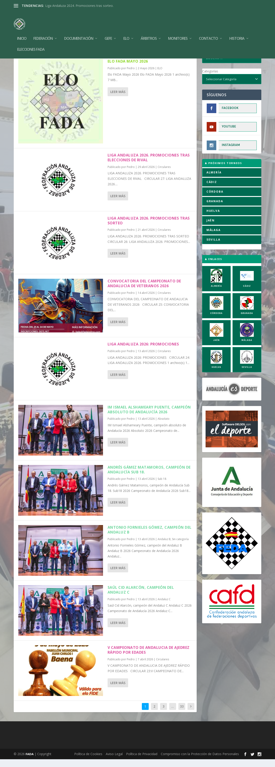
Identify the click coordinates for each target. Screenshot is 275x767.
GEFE (108, 32)
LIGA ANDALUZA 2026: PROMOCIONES (143, 351)
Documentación (78, 32)
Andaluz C (164, 607)
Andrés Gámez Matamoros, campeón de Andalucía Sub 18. (149, 477)
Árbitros (149, 32)
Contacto (208, 32)
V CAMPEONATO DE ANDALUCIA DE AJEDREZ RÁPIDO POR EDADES (149, 658)
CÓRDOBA (214, 199)
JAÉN (210, 228)
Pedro (131, 76)
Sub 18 (162, 486)
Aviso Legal (114, 761)
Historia (236, 32)
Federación (43, 32)
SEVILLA (213, 247)
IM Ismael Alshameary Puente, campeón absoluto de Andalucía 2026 (149, 417)
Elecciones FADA (31, 43)
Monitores (178, 32)
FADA (30, 762)
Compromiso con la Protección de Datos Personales (200, 761)
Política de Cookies (88, 761)
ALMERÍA (214, 180)
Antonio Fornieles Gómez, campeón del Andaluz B (150, 537)
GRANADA (214, 209)
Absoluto (163, 426)
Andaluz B (164, 547)
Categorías (210, 79)
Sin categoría (180, 547)
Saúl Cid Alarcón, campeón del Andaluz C (141, 597)
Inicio (21, 32)
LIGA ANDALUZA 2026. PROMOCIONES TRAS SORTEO (149, 228)
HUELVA (213, 218)
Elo (126, 32)
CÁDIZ (211, 190)
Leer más (117, 99)
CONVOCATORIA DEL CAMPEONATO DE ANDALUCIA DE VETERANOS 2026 (144, 291)
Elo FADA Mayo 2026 (128, 69)
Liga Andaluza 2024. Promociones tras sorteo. (79, 5)
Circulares (164, 175)
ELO (159, 76)
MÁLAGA (213, 238)
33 (182, 714)
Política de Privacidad (141, 761)
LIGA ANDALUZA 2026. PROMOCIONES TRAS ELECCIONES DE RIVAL (149, 165)
